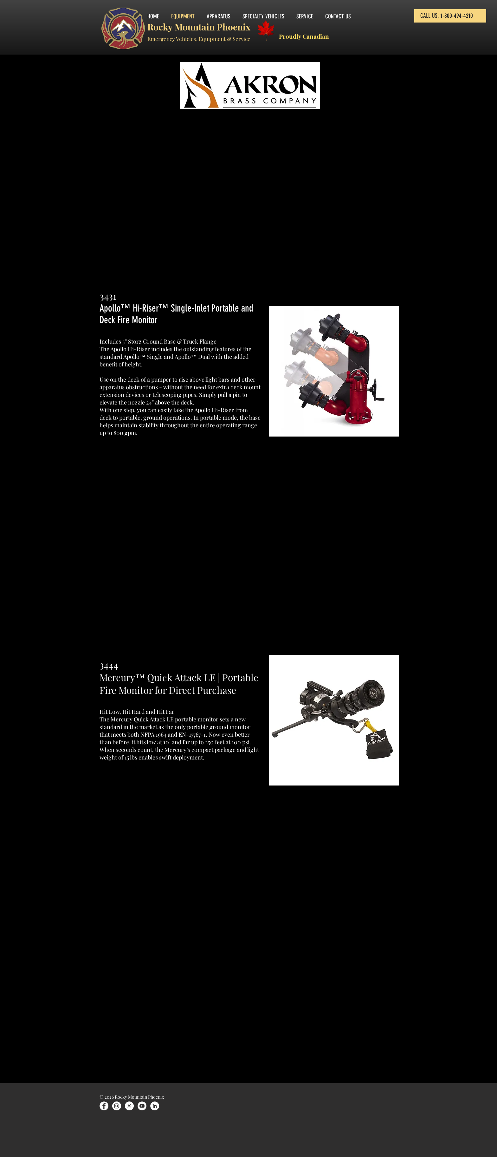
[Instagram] (116, 1105)
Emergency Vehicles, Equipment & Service (198, 38)
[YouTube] (142, 1105)
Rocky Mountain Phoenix (198, 27)
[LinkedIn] (154, 1105)
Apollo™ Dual (192, 356)
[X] (129, 1105)
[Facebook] (104, 1105)
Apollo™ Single (143, 356)
